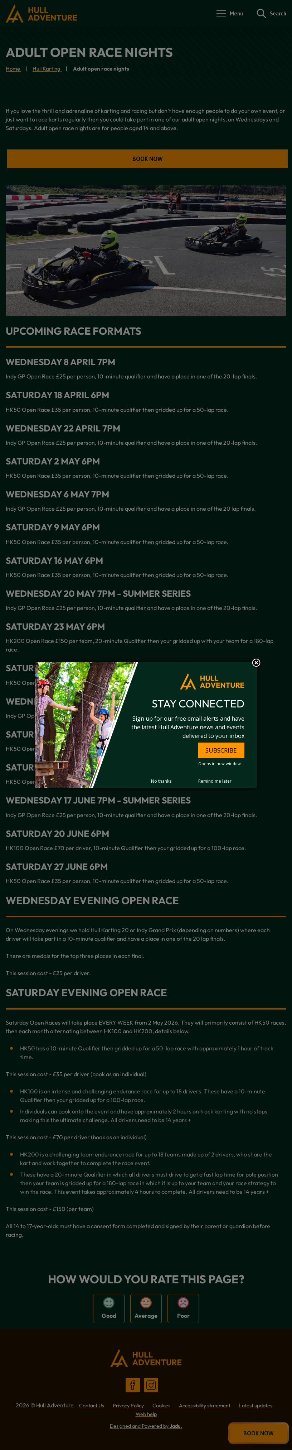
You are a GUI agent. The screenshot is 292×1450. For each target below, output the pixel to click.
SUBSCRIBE (221, 750)
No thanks (161, 781)
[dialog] (146, 725)
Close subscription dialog (256, 663)
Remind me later (215, 781)
